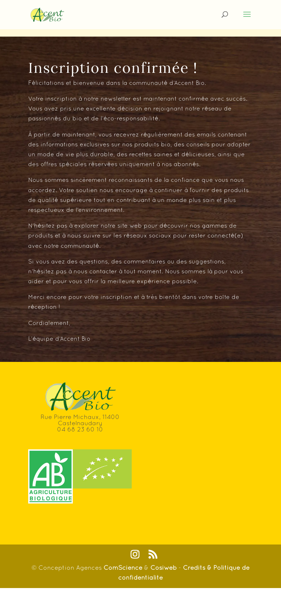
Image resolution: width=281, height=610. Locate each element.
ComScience (124, 567)
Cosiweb (163, 567)
